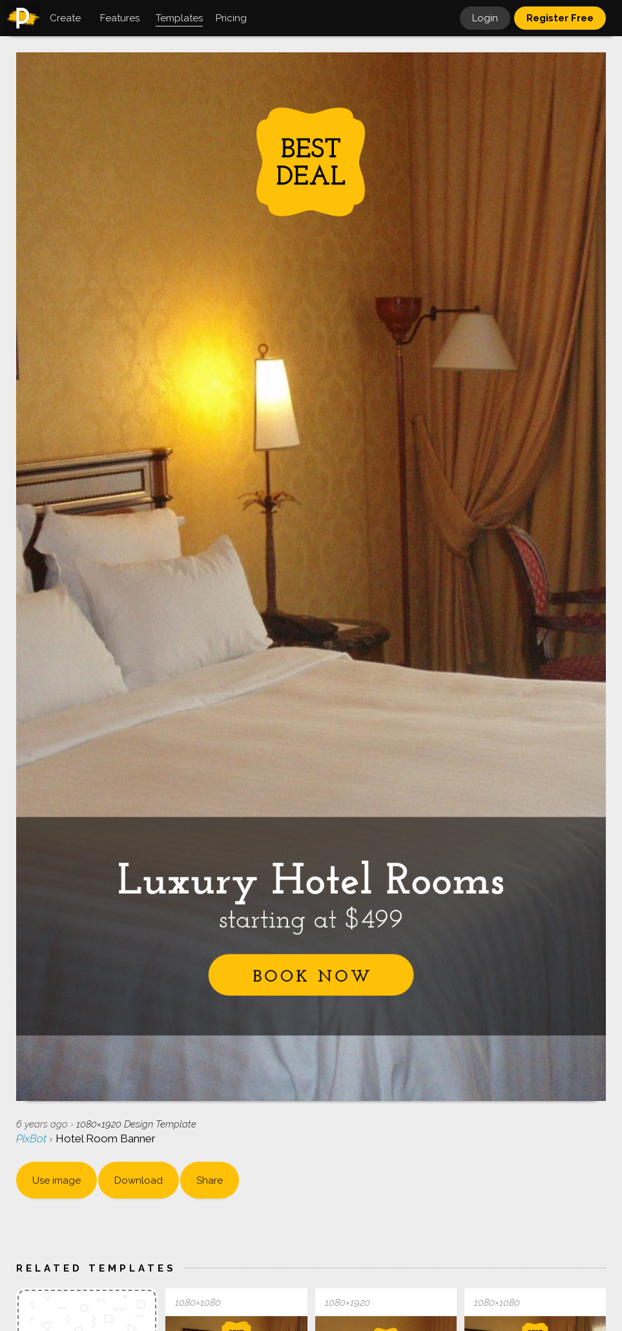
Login (485, 18)
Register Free (560, 18)
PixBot (32, 1138)
